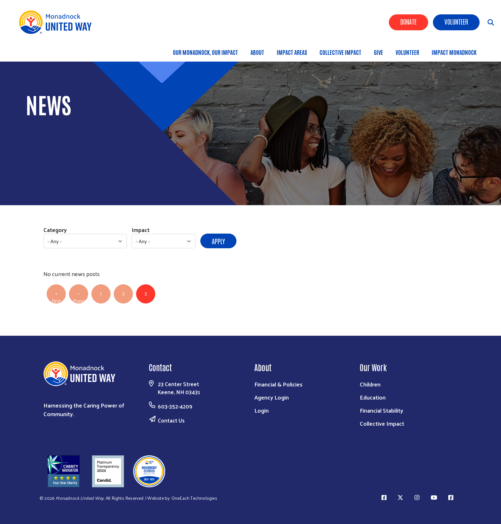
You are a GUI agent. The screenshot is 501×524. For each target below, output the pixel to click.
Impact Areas (292, 52)
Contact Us (171, 420)
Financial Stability (381, 410)
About (257, 52)
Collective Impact (340, 52)
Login (261, 410)
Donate (408, 21)
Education (373, 397)
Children (370, 384)
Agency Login (271, 397)
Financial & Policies (278, 384)
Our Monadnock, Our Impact (205, 52)
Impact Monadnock (454, 52)
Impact (141, 229)
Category (55, 229)
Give (378, 52)
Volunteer (456, 21)
